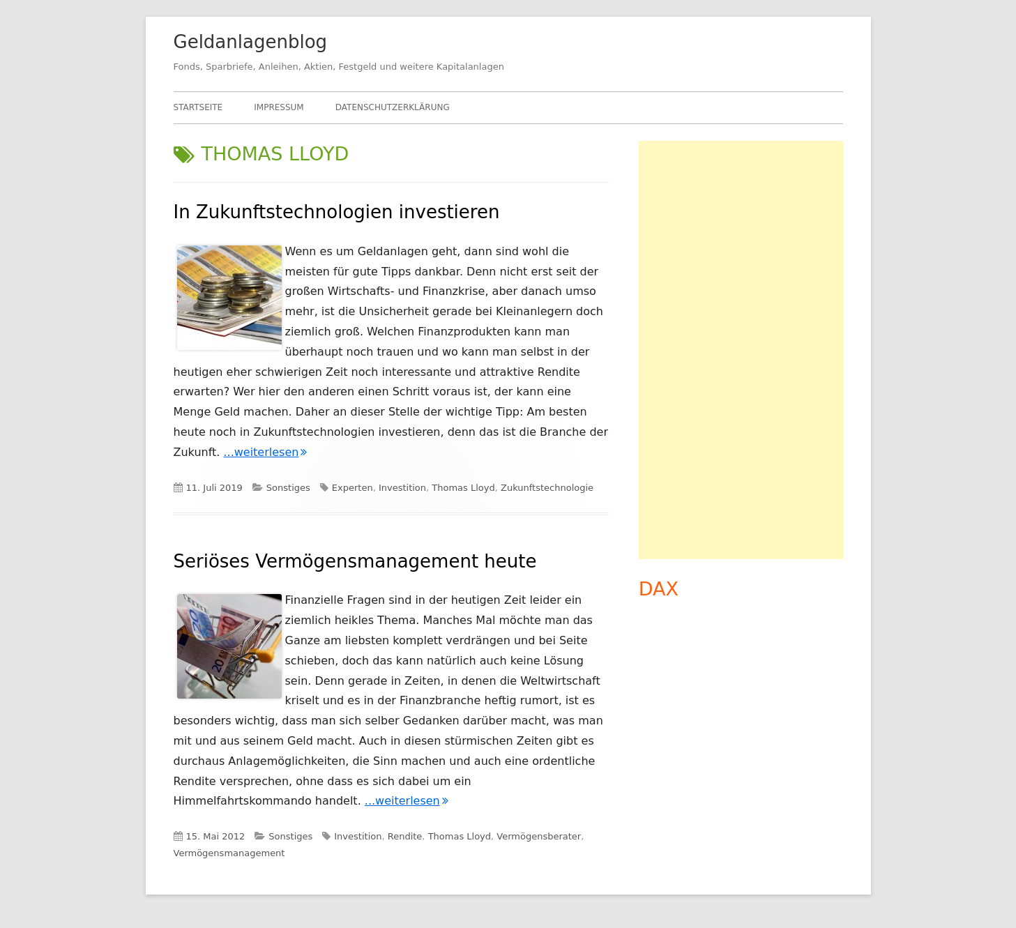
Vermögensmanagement (229, 853)
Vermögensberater (538, 836)
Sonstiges (288, 487)
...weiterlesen (265, 452)
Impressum (278, 107)
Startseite (198, 107)
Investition (402, 487)
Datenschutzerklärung (392, 107)
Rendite (405, 836)
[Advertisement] (741, 350)
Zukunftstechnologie (547, 487)
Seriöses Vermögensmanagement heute (355, 561)
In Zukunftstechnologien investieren (337, 211)
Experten (352, 487)
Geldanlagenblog (251, 41)
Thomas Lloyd (463, 487)
